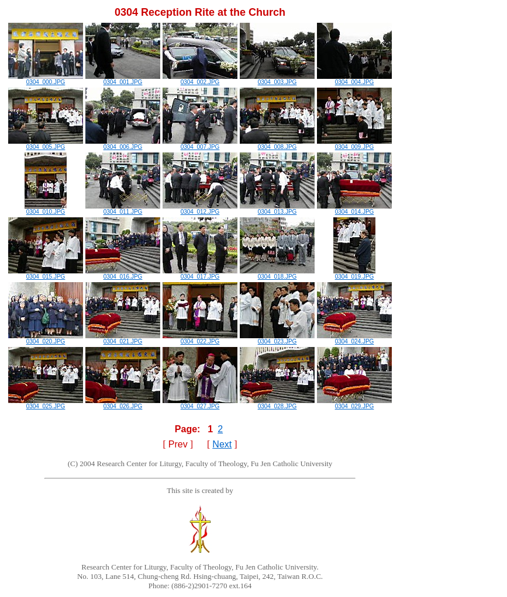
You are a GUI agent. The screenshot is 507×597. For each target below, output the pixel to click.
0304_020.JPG (45, 339)
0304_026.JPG (122, 403)
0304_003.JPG (277, 79)
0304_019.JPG (354, 274)
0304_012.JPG (200, 209)
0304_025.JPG (45, 403)
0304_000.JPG (45, 79)
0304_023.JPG (277, 339)
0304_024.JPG (354, 339)
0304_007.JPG (200, 144)
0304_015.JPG (45, 274)
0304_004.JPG (354, 79)
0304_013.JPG (277, 209)
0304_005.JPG (45, 144)
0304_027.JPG (200, 403)
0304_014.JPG (354, 209)
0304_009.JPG (354, 144)
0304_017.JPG (200, 274)
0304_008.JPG (277, 144)
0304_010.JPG (46, 209)
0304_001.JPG (122, 79)
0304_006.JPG (122, 144)
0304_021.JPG (122, 339)
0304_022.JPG (200, 339)
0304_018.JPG (277, 274)
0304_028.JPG (277, 403)
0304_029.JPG (354, 403)
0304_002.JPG (200, 79)
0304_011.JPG (122, 209)
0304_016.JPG (122, 274)
